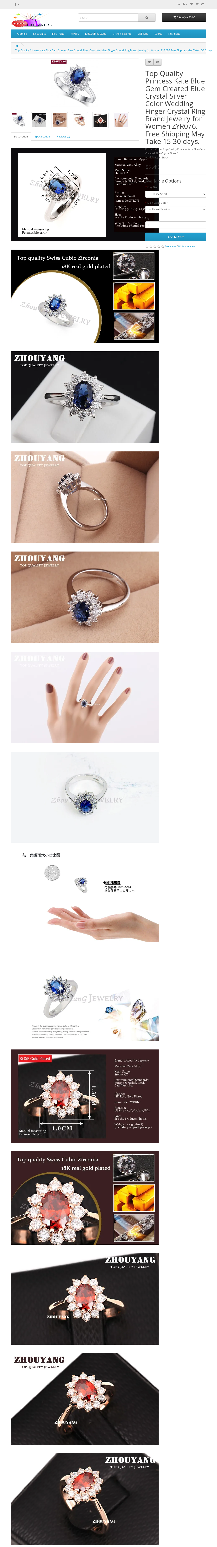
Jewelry (75, 34)
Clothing (22, 34)
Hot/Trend (58, 34)
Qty (147, 218)
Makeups (143, 34)
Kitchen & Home (121, 34)
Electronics (39, 34)
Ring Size (152, 187)
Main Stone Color (157, 203)
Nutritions (174, 34)
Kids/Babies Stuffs (95, 34)
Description (21, 136)
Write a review (186, 246)
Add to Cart (176, 237)
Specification (42, 136)
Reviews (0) (63, 136)
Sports (158, 34)
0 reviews (170, 246)
